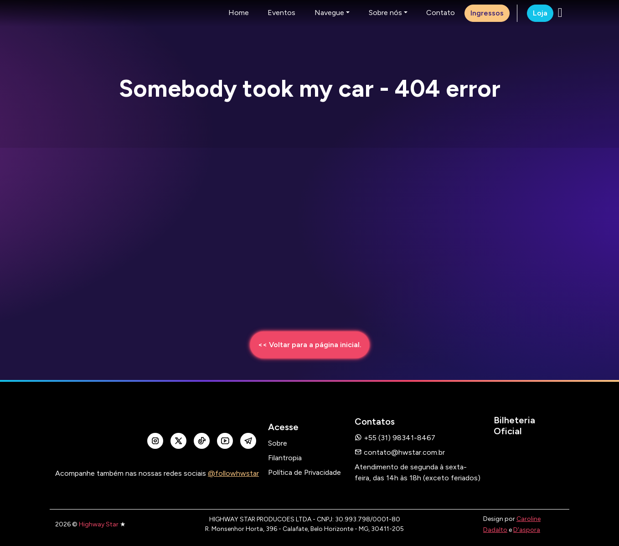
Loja (540, 13)
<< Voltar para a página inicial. (309, 344)
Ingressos (487, 13)
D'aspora (526, 530)
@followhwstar (233, 473)
